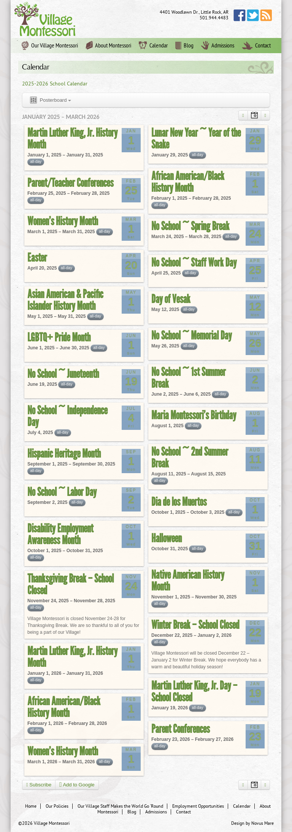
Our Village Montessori (50, 45)
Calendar (153, 45)
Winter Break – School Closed (195, 624)
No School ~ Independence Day (67, 416)
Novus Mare (262, 823)
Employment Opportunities (198, 806)
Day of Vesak (170, 299)
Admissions (217, 45)
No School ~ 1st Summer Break (188, 377)
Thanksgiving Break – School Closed (70, 584)
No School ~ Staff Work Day (193, 262)
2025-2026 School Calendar (54, 84)
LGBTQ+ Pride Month (58, 337)
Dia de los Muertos (179, 501)
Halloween (166, 538)
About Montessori (108, 45)
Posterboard (50, 100)
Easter (37, 257)
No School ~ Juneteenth (63, 373)
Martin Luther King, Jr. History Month (72, 138)
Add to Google (76, 785)
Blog (184, 45)
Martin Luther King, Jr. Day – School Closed (194, 691)
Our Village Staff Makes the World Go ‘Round (120, 806)
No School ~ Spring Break (190, 226)
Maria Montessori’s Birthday (193, 415)
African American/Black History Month (187, 181)
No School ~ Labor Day (62, 492)
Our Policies (57, 806)
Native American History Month (187, 580)
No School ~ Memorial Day (191, 335)
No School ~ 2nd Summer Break (189, 457)
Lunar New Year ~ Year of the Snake (196, 138)
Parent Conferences (180, 729)
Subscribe (38, 785)
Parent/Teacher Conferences (70, 182)
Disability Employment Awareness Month (60, 534)
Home (30, 806)
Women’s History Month (62, 221)
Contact (256, 45)
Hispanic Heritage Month (64, 453)
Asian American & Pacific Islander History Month (65, 300)
